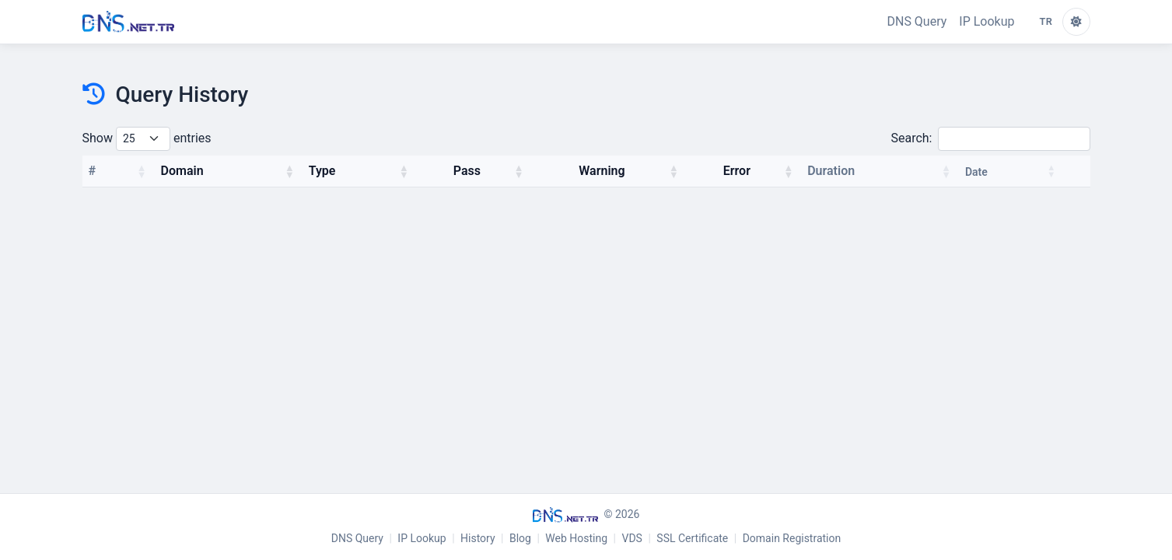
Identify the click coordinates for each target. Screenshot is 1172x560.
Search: (990, 139)
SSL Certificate (692, 538)
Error (736, 170)
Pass (467, 170)
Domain (182, 170)
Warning (601, 170)
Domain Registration (792, 538)
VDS (632, 538)
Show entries (147, 139)
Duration (831, 170)
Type (322, 170)
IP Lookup (986, 21)
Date (976, 172)
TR (1046, 21)
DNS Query (916, 21)
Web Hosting (576, 538)
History (477, 538)
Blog (520, 538)
